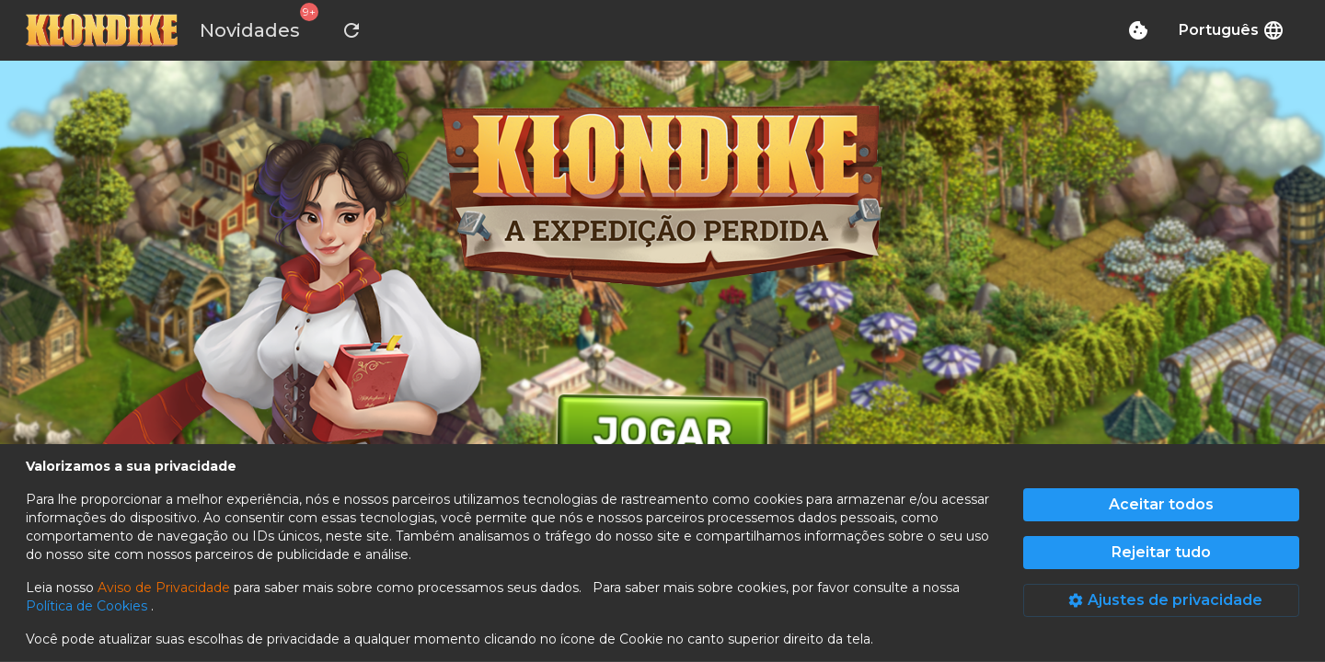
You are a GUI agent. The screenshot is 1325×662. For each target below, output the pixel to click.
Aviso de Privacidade (164, 587)
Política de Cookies (88, 606)
